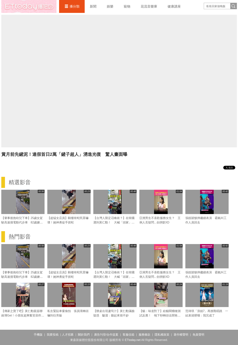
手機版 (38, 334)
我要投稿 (53, 334)
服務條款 (144, 334)
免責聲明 (198, 334)
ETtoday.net (132, 340)
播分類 (75, 6)
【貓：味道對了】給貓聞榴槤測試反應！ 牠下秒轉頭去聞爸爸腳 (160, 315)
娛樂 (110, 6)
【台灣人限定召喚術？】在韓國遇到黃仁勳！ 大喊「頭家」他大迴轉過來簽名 (114, 222)
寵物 (127, 6)
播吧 (29, 6)
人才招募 (68, 334)
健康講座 (174, 6)
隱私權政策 (162, 334)
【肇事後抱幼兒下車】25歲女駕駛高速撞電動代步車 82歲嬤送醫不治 (22, 222)
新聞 (93, 6)
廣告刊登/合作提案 (106, 334)
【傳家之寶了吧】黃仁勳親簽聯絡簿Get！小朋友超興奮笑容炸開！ (22, 315)
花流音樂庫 (149, 6)
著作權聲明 (181, 334)
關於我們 (84, 334)
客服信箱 (128, 334)
